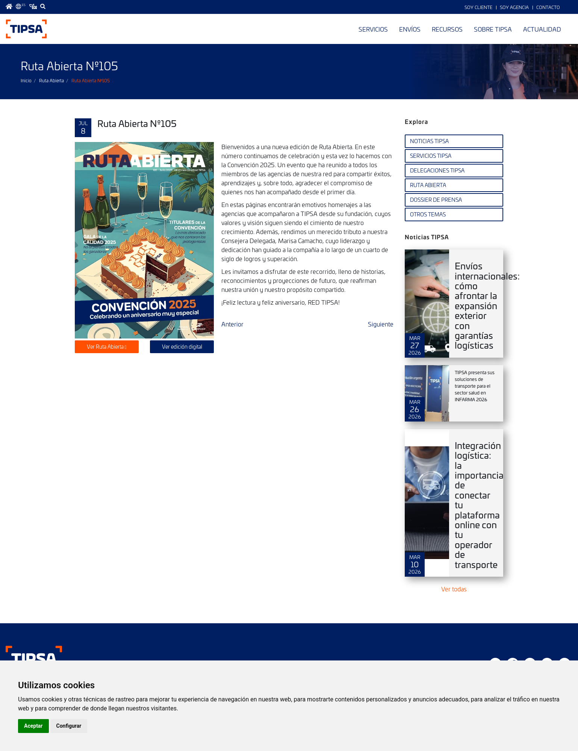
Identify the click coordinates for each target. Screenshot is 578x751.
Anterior (232, 324)
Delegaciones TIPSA (437, 170)
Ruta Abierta (51, 80)
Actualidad (542, 29)
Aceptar (33, 726)
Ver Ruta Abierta (107, 346)
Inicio (26, 80)
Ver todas (454, 589)
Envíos (410, 29)
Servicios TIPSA (430, 155)
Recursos (447, 29)
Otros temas (428, 214)
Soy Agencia (514, 7)
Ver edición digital (182, 346)
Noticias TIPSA (429, 141)
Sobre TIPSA (493, 29)
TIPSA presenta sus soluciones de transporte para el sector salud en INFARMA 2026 (475, 385)
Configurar (69, 726)
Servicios (373, 29)
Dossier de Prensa (436, 199)
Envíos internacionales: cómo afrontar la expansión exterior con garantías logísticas (487, 305)
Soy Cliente (478, 7)
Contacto (548, 7)
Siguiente (380, 324)
